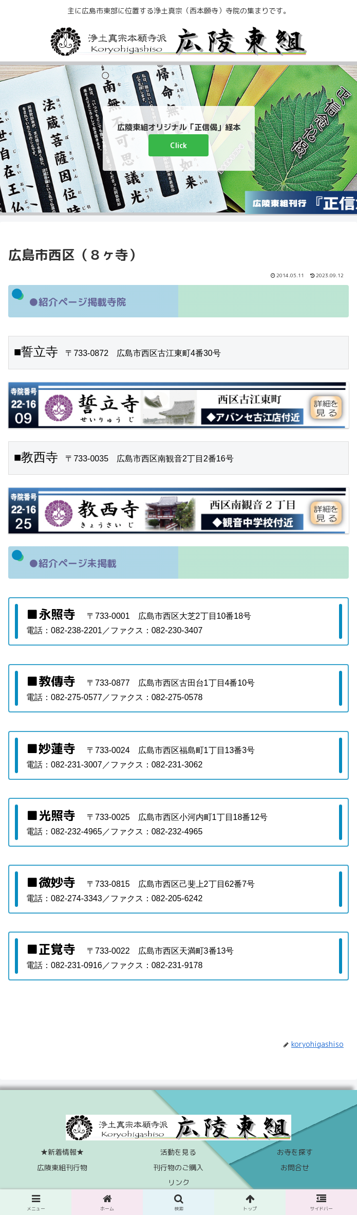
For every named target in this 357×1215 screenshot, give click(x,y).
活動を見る (178, 1152)
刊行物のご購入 (178, 1167)
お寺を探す (295, 1152)
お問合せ (294, 1167)
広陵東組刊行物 (62, 1167)
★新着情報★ (62, 1152)
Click (178, 145)
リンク (179, 1182)
